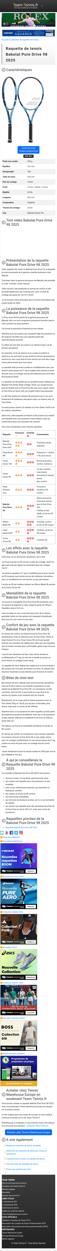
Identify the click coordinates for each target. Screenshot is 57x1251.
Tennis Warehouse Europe (12, 1233)
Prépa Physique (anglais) (14, 1053)
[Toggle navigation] (42, 6)
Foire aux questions (11, 837)
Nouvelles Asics (10, 947)
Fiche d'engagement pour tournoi (14, 1214)
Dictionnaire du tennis (10, 1208)
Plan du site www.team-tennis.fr (14, 1183)
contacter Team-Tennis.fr (37, 1126)
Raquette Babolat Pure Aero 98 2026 (21, 827)
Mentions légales (8, 1189)
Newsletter (6, 1192)
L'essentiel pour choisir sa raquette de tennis (25, 1159)
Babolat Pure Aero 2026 (13, 876)
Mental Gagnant (8, 1239)
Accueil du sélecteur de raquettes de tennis (20, 40)
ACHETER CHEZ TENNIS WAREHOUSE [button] (28, 149)
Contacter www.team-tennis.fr (13, 1186)
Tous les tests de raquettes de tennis (22, 1164)
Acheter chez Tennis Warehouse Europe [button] (28, 1132)
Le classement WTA (9, 1205)
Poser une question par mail (18, 1169)
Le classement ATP (9, 1202)
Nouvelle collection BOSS (14, 1018)
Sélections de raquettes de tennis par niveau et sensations (26, 1152)
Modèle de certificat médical (13, 1211)
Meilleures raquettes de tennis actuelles (23, 1145)
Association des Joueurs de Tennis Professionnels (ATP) (24, 1223)
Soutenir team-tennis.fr (11, 1196)
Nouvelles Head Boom (12, 841)
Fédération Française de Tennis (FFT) (16, 1220)
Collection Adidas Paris (13, 912)
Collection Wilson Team (13, 983)
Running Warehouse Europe (12, 1236)
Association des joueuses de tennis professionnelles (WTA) (25, 1227)
